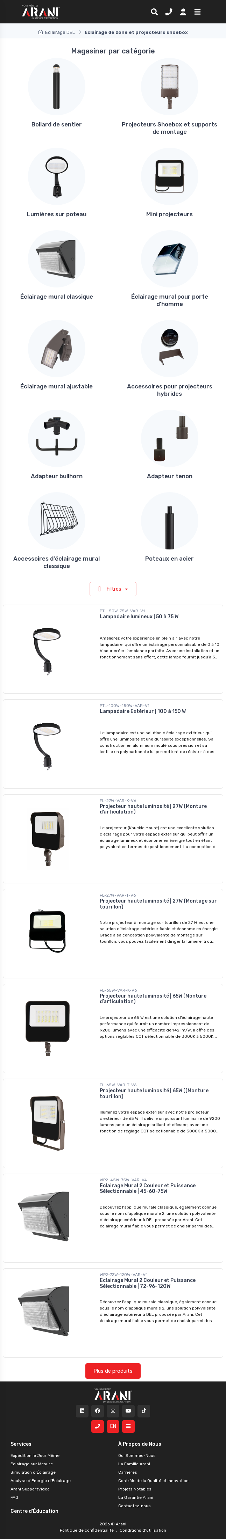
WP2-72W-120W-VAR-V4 (124, 1274)
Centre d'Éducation (34, 1511)
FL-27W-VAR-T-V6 (118, 895)
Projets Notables (134, 1489)
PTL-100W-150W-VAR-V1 (124, 705)
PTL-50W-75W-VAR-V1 (122, 610)
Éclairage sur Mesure (31, 1463)
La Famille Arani (134, 1463)
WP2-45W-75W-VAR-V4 (123, 1179)
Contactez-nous (134, 1505)
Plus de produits (113, 1371)
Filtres (110, 588)
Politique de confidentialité (87, 1530)
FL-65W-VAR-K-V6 (118, 990)
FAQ (14, 1497)
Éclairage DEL (56, 32)
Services (20, 1444)
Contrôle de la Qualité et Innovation (153, 1480)
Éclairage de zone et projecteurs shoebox (136, 32)
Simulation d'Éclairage (33, 1472)
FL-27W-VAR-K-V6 (118, 800)
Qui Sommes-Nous (137, 1455)
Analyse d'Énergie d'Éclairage (40, 1480)
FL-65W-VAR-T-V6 (118, 1084)
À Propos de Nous (139, 1444)
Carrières (127, 1472)
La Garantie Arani (135, 1497)
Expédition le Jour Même (34, 1455)
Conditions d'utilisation (142, 1530)
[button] (196, 11)
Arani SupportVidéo (30, 1489)
